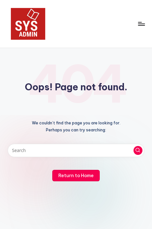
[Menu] (141, 23)
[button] (138, 150)
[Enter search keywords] (76, 150)
